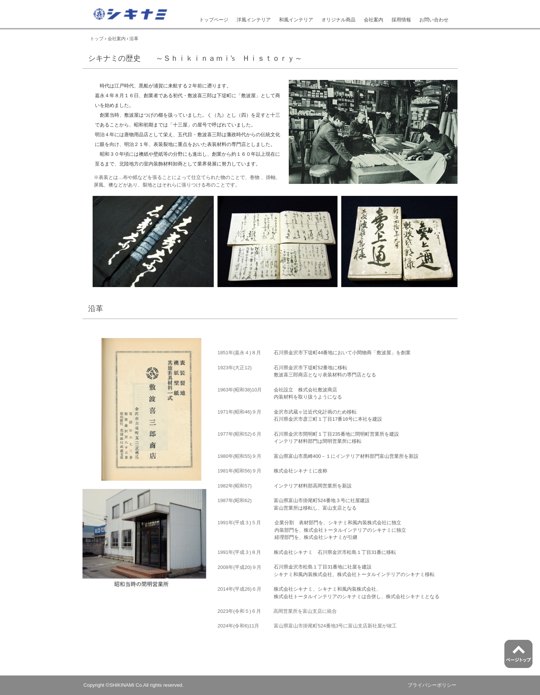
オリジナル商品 (338, 20)
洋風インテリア (254, 20)
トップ (97, 38)
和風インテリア (296, 20)
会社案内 (373, 20)
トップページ (213, 20)
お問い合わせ (433, 20)
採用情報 (401, 20)
